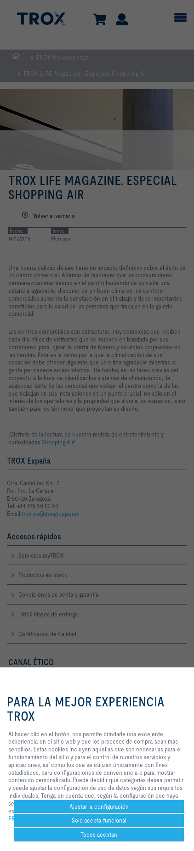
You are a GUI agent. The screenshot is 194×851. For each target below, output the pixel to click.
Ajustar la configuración (99, 806)
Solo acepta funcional (99, 820)
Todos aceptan (98, 834)
